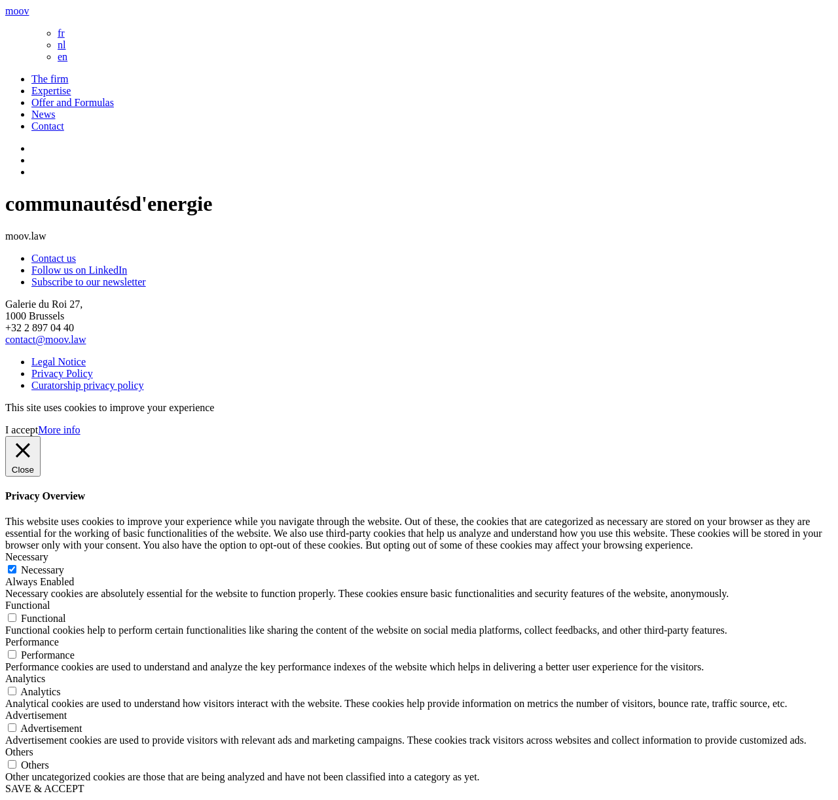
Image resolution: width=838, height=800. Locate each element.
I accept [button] (21, 429)
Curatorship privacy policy (87, 385)
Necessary (42, 569)
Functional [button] (27, 605)
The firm (49, 78)
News (43, 114)
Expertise (51, 90)
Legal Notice (58, 361)
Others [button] (19, 751)
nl (61, 44)
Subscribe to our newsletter (88, 281)
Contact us (53, 258)
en (62, 56)
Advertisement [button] (36, 715)
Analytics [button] (25, 678)
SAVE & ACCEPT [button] (44, 788)
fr (61, 33)
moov (17, 10)
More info (59, 429)
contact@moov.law (45, 339)
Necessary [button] (26, 556)
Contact (47, 126)
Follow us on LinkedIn (79, 270)
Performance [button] (32, 641)
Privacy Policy (62, 373)
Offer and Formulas (72, 102)
